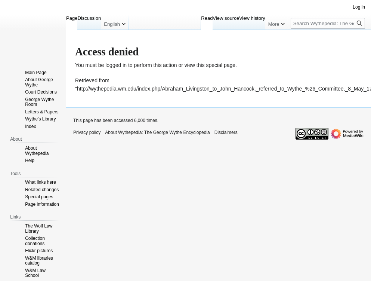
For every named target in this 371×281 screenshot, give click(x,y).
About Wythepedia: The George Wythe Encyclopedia (157, 132)
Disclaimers (226, 132)
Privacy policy (87, 132)
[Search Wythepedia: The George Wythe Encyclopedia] (328, 23)
